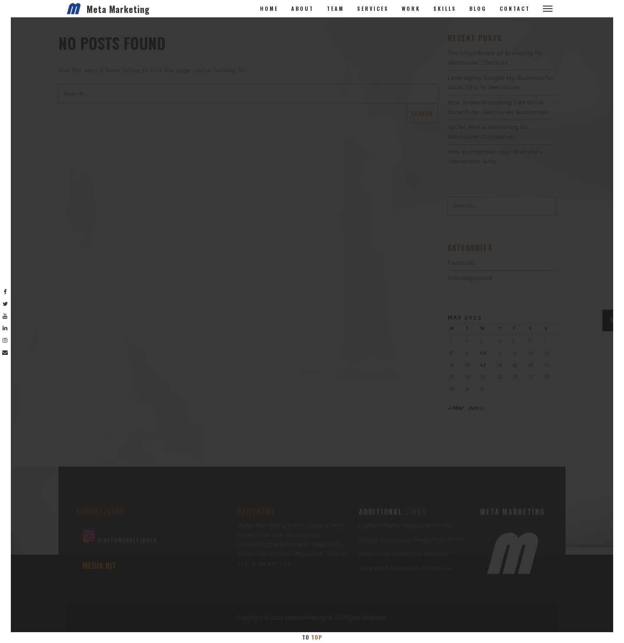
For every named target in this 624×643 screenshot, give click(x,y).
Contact (515, 8)
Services (373, 8)
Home (269, 8)
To (312, 637)
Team (335, 8)
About (302, 8)
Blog (478, 8)
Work (411, 8)
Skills (444, 8)
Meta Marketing (118, 9)
